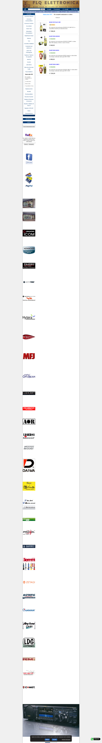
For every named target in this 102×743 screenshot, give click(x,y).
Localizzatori (28, 80)
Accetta (54, 739)
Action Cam (29, 28)
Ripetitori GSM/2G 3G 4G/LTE (29, 103)
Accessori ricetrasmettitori (29, 19)
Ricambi (29, 89)
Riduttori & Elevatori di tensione (29, 98)
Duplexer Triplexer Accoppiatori (29, 55)
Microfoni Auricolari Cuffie (29, 68)
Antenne (29, 38)
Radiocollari (27, 82)
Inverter (29, 62)
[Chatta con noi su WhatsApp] (95, 739)
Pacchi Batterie (29, 71)
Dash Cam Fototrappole (29, 51)
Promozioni (57, 9)
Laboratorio (29, 64)
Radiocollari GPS (29, 74)
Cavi (29, 41)
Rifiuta (47, 739)
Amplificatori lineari (29, 35)
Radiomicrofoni (29, 87)
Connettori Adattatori (29, 43)
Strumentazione (29, 111)
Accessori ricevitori (29, 23)
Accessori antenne (29, 16)
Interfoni (29, 59)
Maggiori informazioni (66, 739)
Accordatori (29, 26)
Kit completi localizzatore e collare (28, 78)
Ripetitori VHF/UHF (29, 106)
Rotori (29, 109)
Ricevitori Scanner (29, 95)
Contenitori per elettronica (29, 47)
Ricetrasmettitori (29, 92)
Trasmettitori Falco (29, 84)
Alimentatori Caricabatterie (29, 32)
